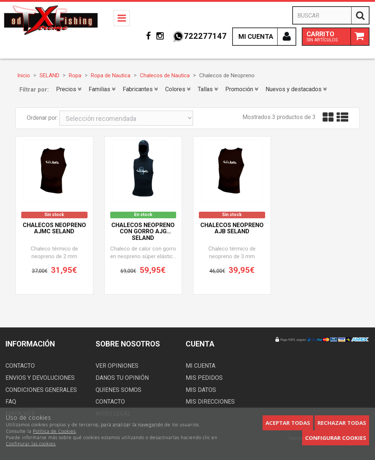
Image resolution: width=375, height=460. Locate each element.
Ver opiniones (117, 365)
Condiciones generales (41, 389)
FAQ (10, 401)
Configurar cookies (335, 437)
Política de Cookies (54, 431)
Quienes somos (118, 389)
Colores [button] (177, 89)
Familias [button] (102, 89)
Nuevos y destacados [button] (296, 89)
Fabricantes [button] (140, 89)
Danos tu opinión (122, 377)
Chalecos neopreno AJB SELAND (232, 228)
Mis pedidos (204, 377)
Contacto (20, 365)
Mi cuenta (200, 365)
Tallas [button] (208, 89)
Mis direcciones (210, 401)
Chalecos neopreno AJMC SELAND (54, 228)
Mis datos (201, 389)
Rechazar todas (342, 422)
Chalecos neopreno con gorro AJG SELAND (143, 231)
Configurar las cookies (31, 444)
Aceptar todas (288, 422)
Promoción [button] (241, 89)
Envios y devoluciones (40, 377)
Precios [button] (68, 89)
